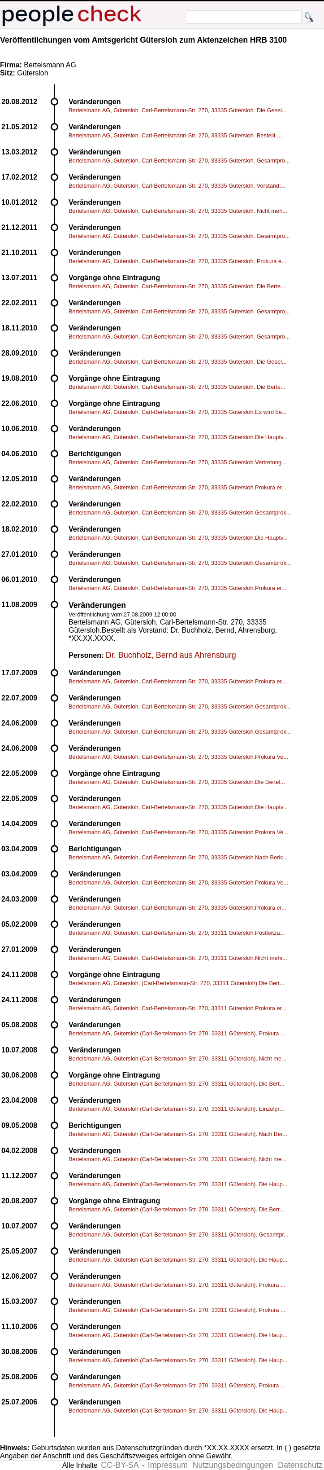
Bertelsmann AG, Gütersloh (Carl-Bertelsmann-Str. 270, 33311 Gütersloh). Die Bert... (177, 1083)
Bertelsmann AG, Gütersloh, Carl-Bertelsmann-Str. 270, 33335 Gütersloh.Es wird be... (178, 412)
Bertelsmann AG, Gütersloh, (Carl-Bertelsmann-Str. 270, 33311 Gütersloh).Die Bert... (177, 983)
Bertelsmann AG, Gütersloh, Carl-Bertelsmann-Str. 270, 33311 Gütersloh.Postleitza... (177, 932)
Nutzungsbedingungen (232, 1465)
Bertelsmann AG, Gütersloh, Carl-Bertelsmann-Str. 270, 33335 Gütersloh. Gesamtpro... (179, 160)
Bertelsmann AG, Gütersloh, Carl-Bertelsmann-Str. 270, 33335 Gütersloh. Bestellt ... (175, 135)
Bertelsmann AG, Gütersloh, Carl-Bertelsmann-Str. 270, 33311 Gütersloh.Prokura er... (177, 1008)
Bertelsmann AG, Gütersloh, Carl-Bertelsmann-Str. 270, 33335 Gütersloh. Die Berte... (177, 286)
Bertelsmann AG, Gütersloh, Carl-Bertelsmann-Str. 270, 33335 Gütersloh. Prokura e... (177, 261)
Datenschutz (300, 1465)
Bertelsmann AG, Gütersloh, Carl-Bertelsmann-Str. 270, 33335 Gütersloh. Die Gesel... (178, 110)
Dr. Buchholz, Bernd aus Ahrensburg (171, 655)
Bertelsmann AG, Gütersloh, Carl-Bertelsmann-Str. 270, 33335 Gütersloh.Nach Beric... (178, 857)
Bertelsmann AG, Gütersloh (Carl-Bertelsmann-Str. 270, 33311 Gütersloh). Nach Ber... (178, 1134)
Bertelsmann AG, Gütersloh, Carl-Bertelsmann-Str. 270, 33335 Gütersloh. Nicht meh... (178, 210)
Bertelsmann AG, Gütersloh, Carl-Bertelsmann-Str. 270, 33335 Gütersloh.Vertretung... (177, 462)
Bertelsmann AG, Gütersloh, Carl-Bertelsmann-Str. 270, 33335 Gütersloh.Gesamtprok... (180, 512)
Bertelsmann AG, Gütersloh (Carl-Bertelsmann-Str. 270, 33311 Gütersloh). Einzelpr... (176, 1108)
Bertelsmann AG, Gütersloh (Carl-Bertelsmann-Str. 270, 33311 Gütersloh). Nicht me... (177, 1058)
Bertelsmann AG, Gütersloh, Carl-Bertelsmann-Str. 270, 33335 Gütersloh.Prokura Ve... (178, 756)
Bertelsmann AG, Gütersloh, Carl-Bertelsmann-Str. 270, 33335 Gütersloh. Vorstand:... (177, 185)
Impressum (168, 1465)
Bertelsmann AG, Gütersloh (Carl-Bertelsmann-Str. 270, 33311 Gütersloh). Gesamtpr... (179, 1234)
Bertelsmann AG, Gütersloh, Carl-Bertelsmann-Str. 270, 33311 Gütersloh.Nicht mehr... (178, 958)
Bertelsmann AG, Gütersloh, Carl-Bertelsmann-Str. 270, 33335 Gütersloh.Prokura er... (177, 487)
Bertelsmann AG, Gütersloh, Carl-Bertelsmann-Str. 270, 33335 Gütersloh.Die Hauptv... (178, 437)
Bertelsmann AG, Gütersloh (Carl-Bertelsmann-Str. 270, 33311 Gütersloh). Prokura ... (177, 1033)
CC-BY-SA (119, 1465)
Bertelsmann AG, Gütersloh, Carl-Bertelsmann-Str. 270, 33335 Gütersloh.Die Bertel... (177, 782)
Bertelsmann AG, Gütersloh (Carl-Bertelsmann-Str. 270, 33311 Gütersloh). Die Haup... (178, 1184)
